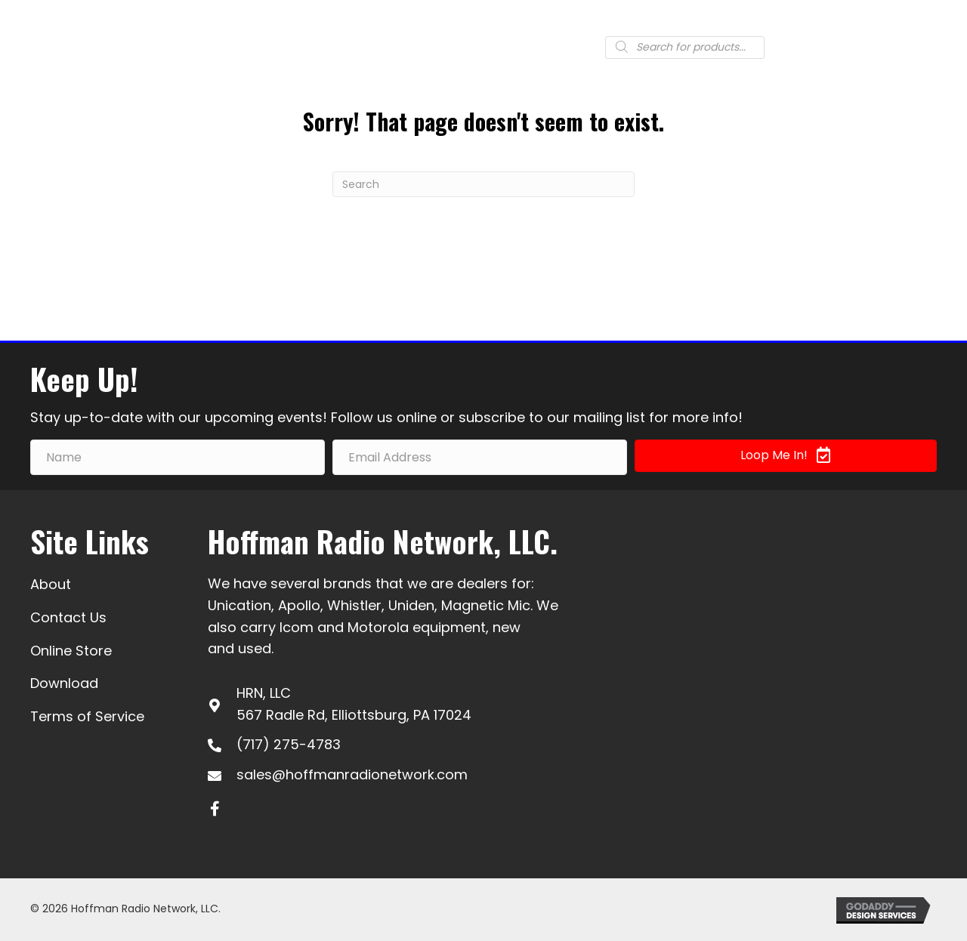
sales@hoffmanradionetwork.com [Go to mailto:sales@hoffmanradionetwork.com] (352, 774)
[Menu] (919, 46)
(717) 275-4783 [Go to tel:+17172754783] (288, 744)
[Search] (483, 184)
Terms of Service (87, 716)
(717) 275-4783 (432, 45)
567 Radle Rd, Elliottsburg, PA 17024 (353, 714)
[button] (786, 456)
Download (64, 683)
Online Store (71, 650)
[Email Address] (479, 457)
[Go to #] (557, 49)
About (50, 584)
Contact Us (68, 617)
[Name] (177, 457)
